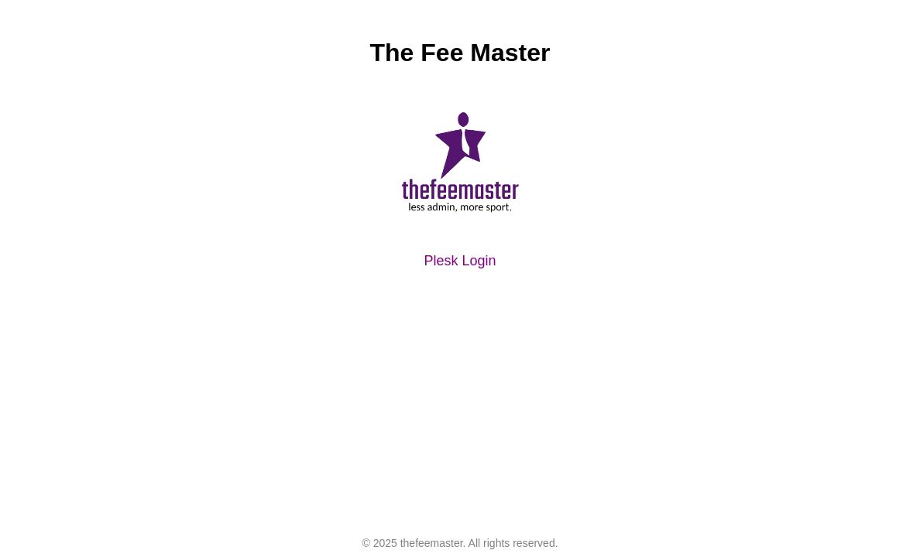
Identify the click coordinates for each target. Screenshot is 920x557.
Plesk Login (460, 260)
